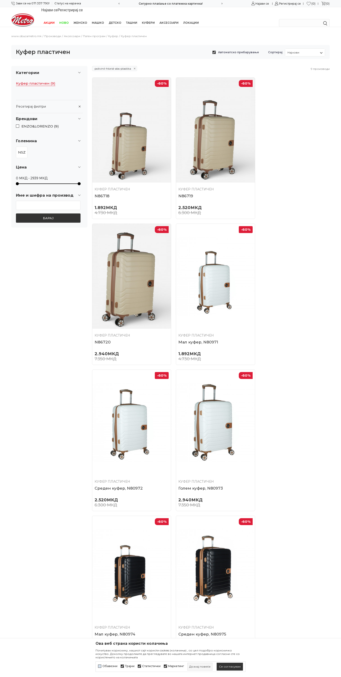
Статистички (151, 666)
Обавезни (109, 666)
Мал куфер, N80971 (114, 327)
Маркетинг (176, 666)
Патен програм (94, 30)
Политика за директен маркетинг (202, 557)
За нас (97, 532)
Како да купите (186, 565)
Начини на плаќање (190, 573)
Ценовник (101, 573)
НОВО (64, 16)
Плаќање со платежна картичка (200, 581)
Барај (48, 212)
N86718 (102, 185)
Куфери (148, 16)
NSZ (22, 146)
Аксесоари (169, 16)
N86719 (182, 185)
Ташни (131, 16)
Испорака (181, 589)
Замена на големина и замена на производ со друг (210, 607)
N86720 (264, 185)
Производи (52, 30)
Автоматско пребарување (238, 46)
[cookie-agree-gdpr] (230, 667)
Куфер (113, 30)
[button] (49, 113)
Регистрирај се (290, 3)
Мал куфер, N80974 (115, 469)
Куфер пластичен (35, 77)
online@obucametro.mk (31, 570)
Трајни (130, 666)
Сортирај (275, 46)
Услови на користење (192, 532)
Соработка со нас (107, 549)
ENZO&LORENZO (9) (40, 120)
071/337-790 (21, 556)
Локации (191, 16)
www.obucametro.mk (26, 30)
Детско (115, 16)
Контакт (99, 557)
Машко (98, 16)
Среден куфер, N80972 (199, 327)
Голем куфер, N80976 (278, 469)
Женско (80, 16)
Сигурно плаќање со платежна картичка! (171, 3)
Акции (49, 16)
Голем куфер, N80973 (278, 327)
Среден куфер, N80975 (199, 469)
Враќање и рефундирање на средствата (208, 617)
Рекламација (184, 597)
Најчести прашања (108, 565)
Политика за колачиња (192, 549)
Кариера (99, 540)
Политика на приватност (194, 540)
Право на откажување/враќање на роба (207, 626)
